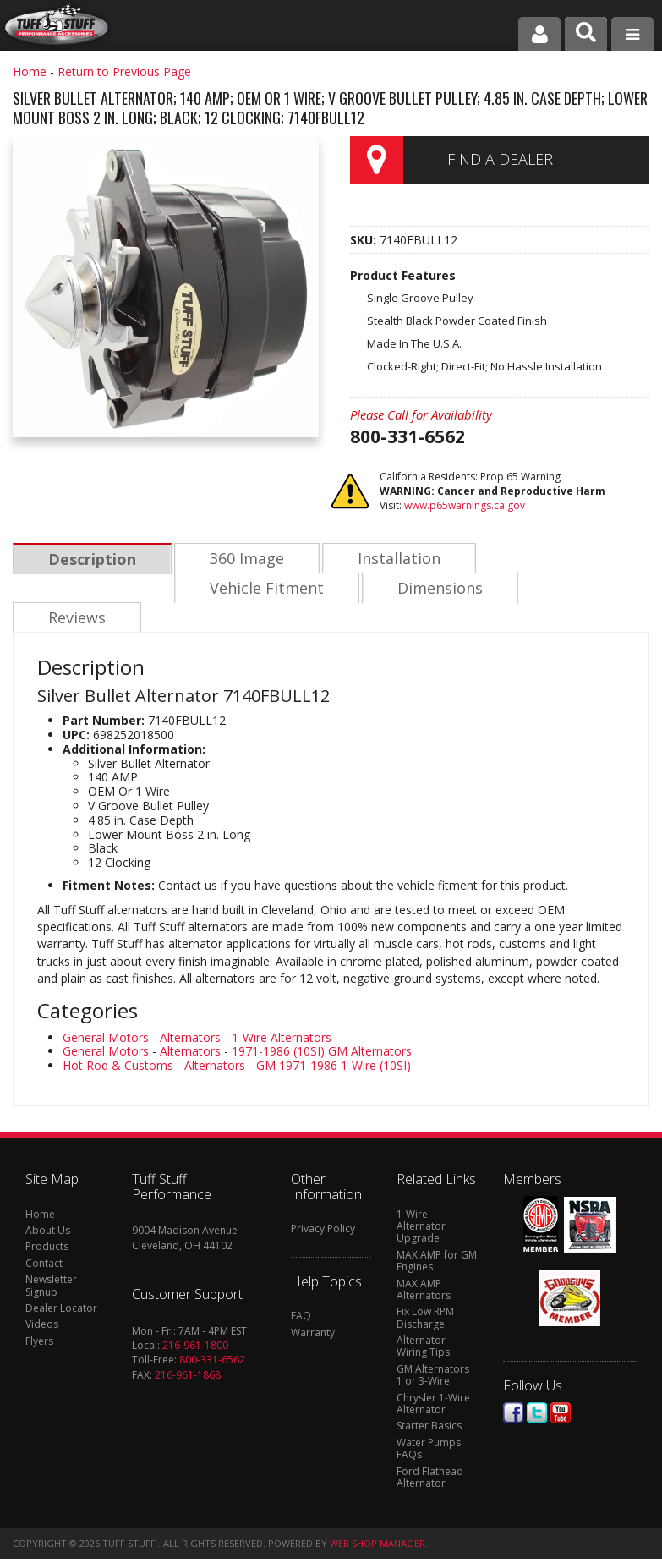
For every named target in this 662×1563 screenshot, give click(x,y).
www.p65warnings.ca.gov (464, 505)
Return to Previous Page (124, 71)
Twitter (537, 1385)
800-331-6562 (212, 1331)
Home (30, 71)
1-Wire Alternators (281, 1009)
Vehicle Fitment (104, 589)
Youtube (560, 1385)
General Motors (106, 1009)
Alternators (190, 1009)
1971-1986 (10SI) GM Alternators (322, 1023)
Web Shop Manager (377, 1515)
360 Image (244, 559)
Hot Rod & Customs (118, 1037)
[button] (586, 34)
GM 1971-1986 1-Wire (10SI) (333, 1037)
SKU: (365, 240)
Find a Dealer (500, 159)
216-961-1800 (195, 1317)
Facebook (513, 1385)
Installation (394, 559)
